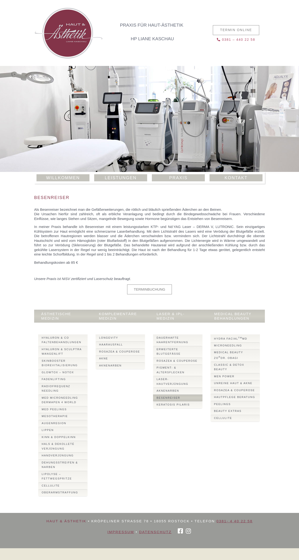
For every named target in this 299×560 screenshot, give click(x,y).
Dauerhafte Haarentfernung (172, 340)
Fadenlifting (54, 379)
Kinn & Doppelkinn (59, 437)
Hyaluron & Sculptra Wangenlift (62, 351)
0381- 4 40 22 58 (235, 521)
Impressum (120, 532)
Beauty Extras (228, 411)
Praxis (178, 177)
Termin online (236, 30)
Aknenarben (110, 365)
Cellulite (51, 485)
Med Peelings (54, 409)
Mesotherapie (55, 416)
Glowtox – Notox (58, 372)
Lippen (48, 430)
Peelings (222, 404)
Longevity (108, 337)
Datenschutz (155, 532)
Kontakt (236, 177)
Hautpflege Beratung (234, 397)
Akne (103, 358)
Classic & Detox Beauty (229, 367)
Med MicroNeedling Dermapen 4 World (60, 400)
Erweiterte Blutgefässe (169, 351)
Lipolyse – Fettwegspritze (57, 476)
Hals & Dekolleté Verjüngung (58, 446)
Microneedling (228, 345)
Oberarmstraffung (60, 492)
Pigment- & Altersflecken (171, 370)
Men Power (224, 376)
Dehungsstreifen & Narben (60, 465)
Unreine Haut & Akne (233, 383)
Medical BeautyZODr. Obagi (228, 355)
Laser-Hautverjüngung (172, 381)
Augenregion (54, 423)
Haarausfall (111, 344)
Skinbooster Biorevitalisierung (60, 363)
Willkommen (63, 177)
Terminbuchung (149, 289)
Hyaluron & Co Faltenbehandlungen (61, 340)
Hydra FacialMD (230, 338)
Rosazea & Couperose (119, 351)
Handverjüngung (58, 455)
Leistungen (121, 177)
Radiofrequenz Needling (56, 388)
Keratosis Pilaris (173, 404)
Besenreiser (168, 397)
